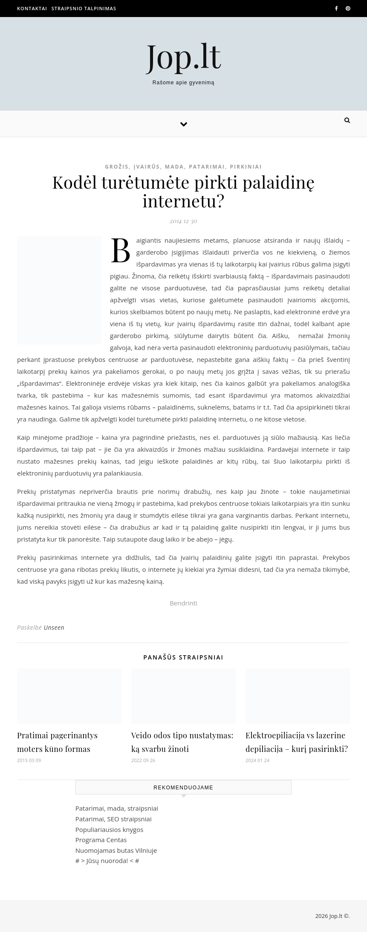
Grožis (117, 166)
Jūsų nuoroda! (107, 860)
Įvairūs (147, 166)
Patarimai (207, 166)
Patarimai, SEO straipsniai (113, 818)
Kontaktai (32, 8)
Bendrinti (183, 603)
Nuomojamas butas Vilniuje (116, 850)
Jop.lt (183, 55)
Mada (174, 166)
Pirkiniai (246, 166)
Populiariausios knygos (109, 829)
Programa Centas (101, 839)
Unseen (53, 627)
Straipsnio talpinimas (84, 8)
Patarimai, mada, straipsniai (116, 808)
